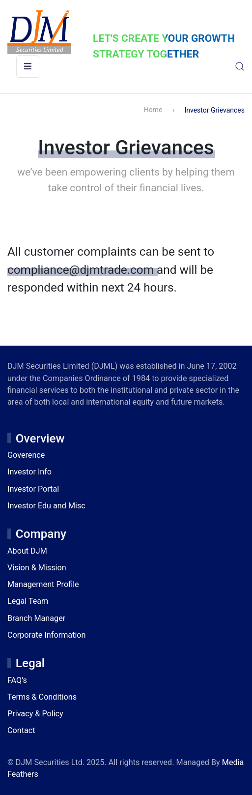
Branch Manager (36, 618)
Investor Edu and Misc (46, 505)
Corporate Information (46, 635)
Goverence (26, 455)
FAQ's (17, 680)
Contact (21, 730)
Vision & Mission (36, 567)
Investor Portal (33, 489)
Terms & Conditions (42, 697)
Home (153, 110)
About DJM (27, 551)
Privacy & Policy (35, 713)
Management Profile (43, 584)
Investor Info (29, 471)
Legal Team (27, 601)
